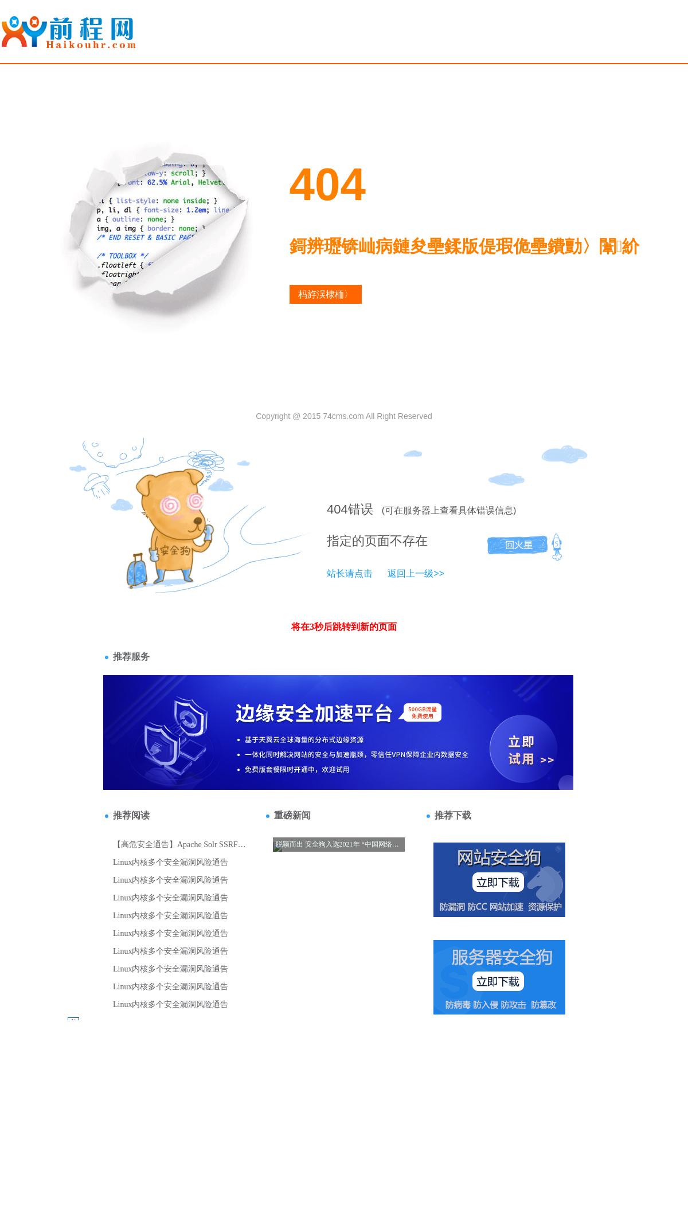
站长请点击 (350, 573)
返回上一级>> (416, 573)
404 (337, 509)
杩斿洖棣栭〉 (325, 294)
